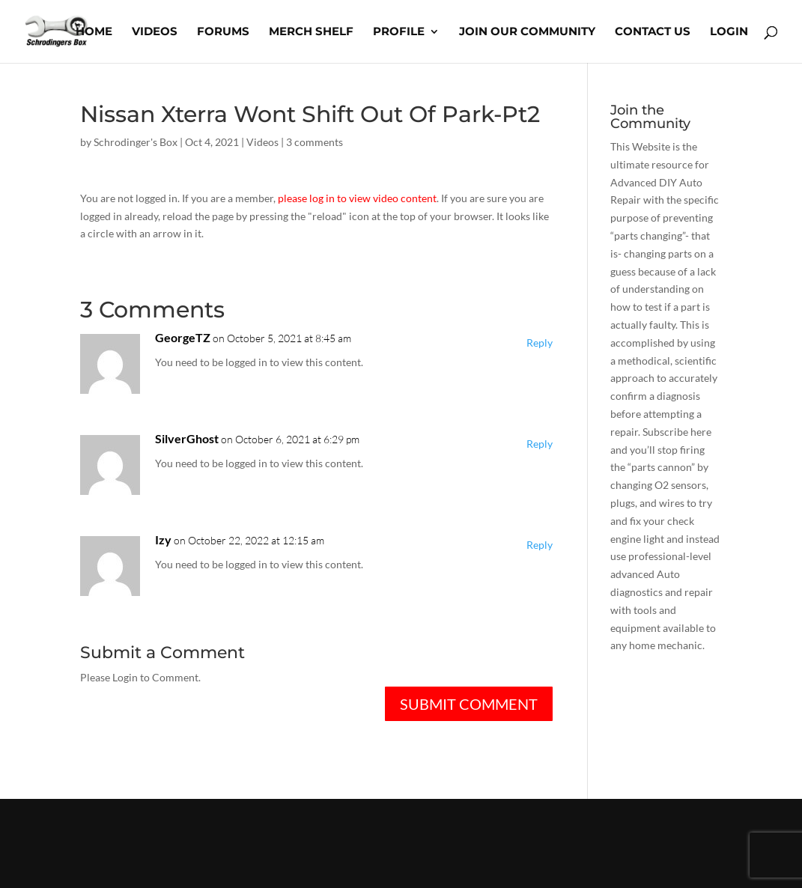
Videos (154, 32)
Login (729, 32)
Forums (223, 32)
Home (94, 32)
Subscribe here (676, 431)
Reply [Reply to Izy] (539, 544)
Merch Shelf (311, 32)
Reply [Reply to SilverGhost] (539, 443)
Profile (399, 32)
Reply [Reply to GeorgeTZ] (539, 342)
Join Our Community (527, 32)
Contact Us (652, 32)
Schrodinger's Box (135, 142)
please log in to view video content (357, 198)
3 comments (314, 142)
